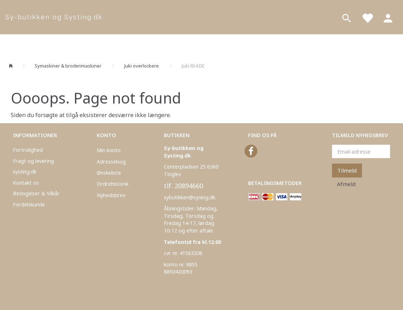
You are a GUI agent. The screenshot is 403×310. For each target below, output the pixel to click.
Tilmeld (347, 170)
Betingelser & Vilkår (36, 193)
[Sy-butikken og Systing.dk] (50, 17)
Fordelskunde (29, 204)
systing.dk (24, 171)
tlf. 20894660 (183, 185)
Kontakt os (26, 182)
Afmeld (346, 184)
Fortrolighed (28, 149)
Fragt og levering (33, 161)
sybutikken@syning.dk (189, 197)
